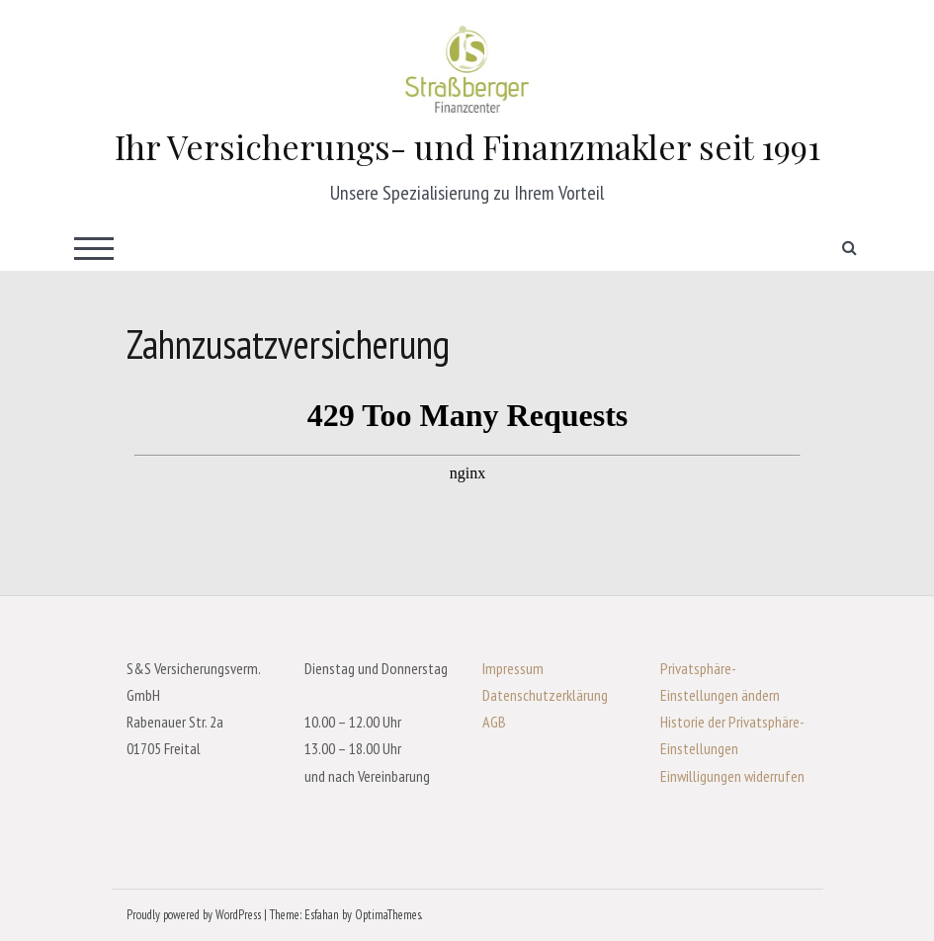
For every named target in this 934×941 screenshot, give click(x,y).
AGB (494, 721)
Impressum (513, 668)
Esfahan (321, 914)
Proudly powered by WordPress (194, 914)
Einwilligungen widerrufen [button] (732, 776)
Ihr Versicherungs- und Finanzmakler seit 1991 (467, 146)
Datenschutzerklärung (545, 695)
